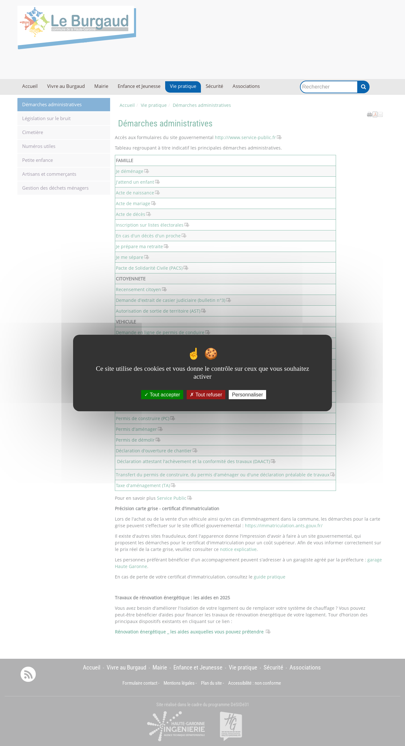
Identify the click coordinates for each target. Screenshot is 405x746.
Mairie (101, 86)
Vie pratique (183, 86)
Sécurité (214, 86)
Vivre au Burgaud (66, 86)
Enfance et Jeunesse (139, 86)
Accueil (30, 86)
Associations (246, 86)
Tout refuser (206, 394)
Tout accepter (162, 394)
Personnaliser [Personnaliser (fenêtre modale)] (247, 394)
